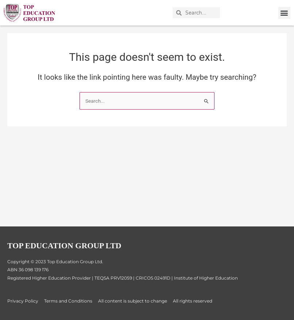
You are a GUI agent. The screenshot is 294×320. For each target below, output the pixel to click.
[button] (284, 13)
